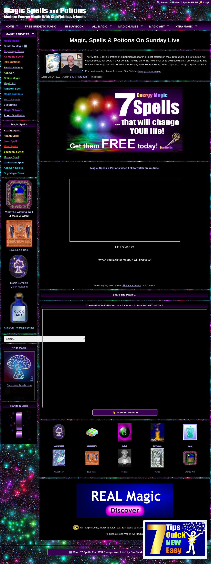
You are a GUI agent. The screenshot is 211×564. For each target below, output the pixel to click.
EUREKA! (19, 397)
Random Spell (19, 405)
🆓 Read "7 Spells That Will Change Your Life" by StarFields (106, 552)
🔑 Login (204, 2)
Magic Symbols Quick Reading (19, 282)
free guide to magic (149, 71)
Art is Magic (19, 347)
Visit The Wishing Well (19, 212)
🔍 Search (163, 2)
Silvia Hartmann (79, 76)
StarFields (143, 527)
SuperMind (10, 104)
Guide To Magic (13, 46)
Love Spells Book (19, 249)
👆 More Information (125, 412)
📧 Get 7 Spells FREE (184, 2)
